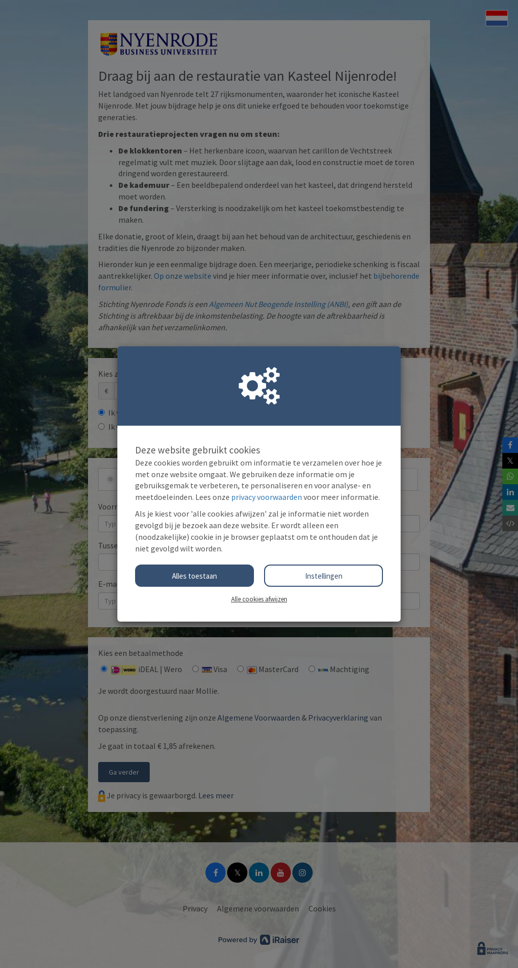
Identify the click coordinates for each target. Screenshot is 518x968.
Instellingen (323, 576)
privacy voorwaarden (266, 497)
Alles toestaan (194, 576)
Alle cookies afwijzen (259, 599)
